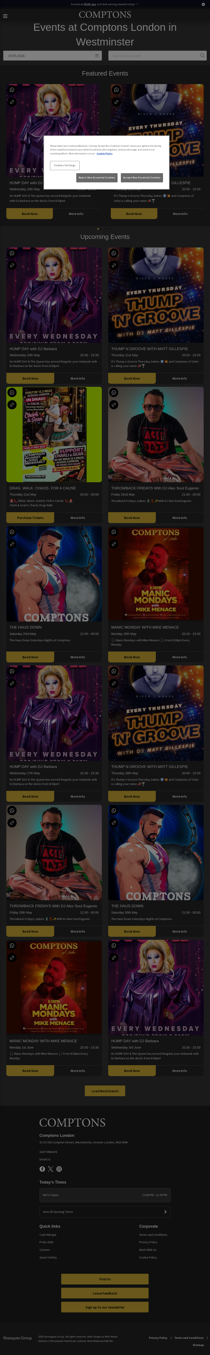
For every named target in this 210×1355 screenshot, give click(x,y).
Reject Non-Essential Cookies (97, 177)
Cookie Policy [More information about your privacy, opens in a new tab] (105, 153)
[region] (106, 162)
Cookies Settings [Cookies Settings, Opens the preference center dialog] (65, 165)
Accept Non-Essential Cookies (142, 177)
